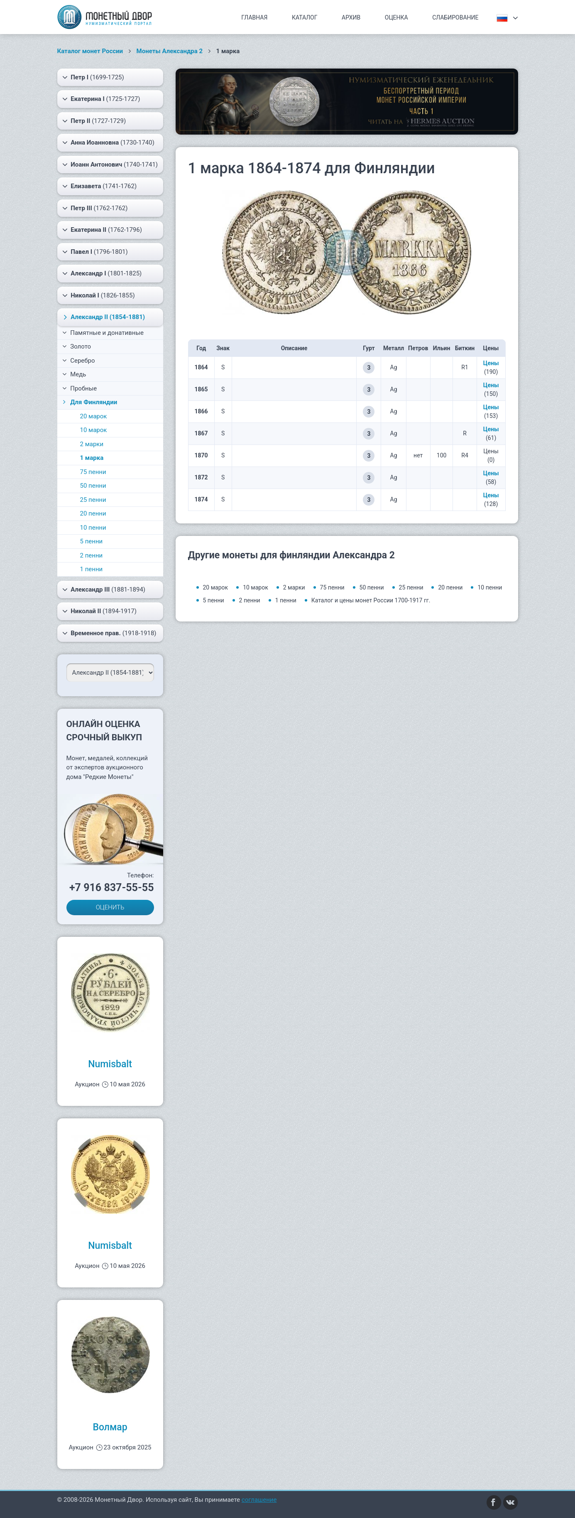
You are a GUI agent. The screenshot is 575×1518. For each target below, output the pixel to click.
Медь (74, 374)
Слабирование (455, 17)
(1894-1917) (99, 611)
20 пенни (93, 513)
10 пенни (93, 527)
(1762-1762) (95, 208)
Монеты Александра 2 (170, 51)
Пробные (79, 388)
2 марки (92, 444)
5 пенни (91, 541)
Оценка (396, 17)
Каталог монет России (90, 51)
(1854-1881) (103, 317)
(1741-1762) (99, 186)
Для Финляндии (89, 402)
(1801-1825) (102, 273)
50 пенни (93, 485)
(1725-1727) (101, 99)
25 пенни (93, 500)
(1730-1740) (108, 142)
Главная (254, 17)
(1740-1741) (110, 164)
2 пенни (91, 555)
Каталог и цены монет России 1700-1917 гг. (371, 600)
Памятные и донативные (103, 333)
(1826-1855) (98, 295)
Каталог (305, 17)
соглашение (259, 1499)
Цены (491, 363)
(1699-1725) (93, 77)
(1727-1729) (94, 121)
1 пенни (91, 569)
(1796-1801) (95, 252)
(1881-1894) (104, 589)
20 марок (93, 416)
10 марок (93, 430)
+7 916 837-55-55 (111, 888)
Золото (76, 346)
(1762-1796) (102, 230)
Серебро (78, 360)
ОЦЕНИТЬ (110, 907)
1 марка (92, 458)
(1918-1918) (109, 633)
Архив (351, 17)
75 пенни (93, 472)
